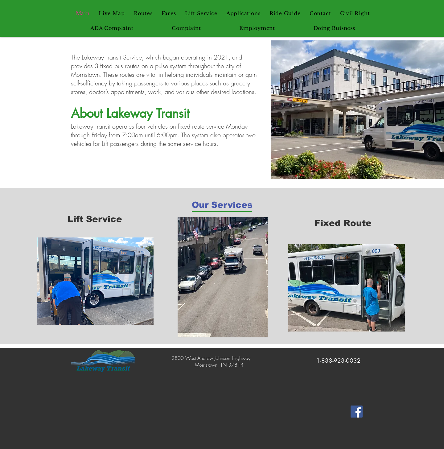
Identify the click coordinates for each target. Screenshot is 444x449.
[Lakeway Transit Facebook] (357, 412)
